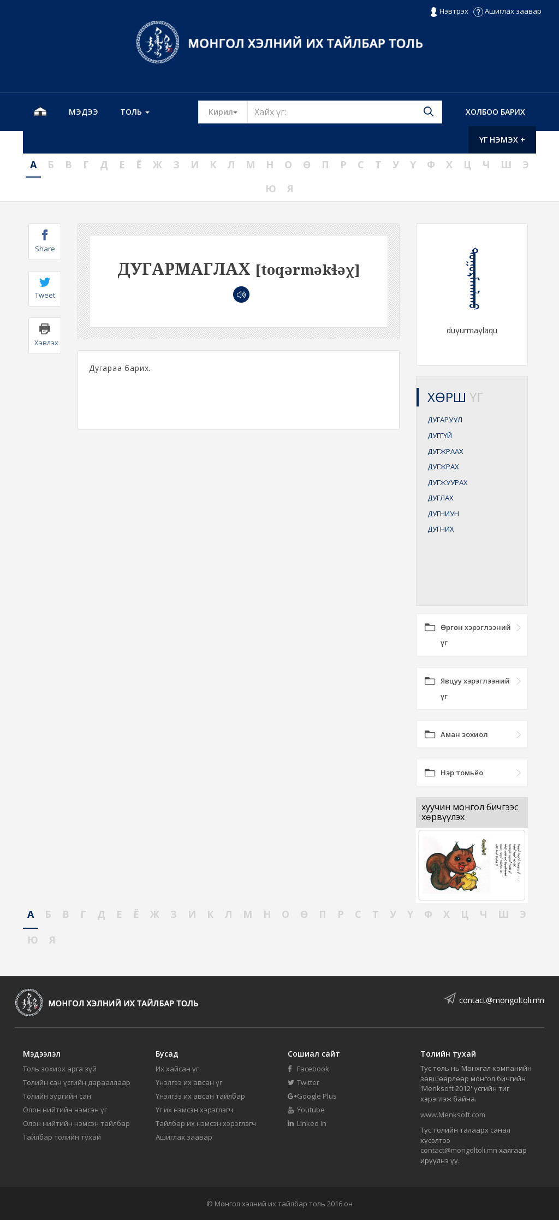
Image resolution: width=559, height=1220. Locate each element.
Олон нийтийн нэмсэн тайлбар (76, 1123)
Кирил (228, 111)
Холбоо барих (495, 112)
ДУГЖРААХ (445, 451)
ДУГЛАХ (440, 498)
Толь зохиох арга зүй (60, 1069)
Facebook (308, 1069)
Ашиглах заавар (507, 11)
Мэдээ (83, 112)
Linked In (307, 1123)
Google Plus (312, 1096)
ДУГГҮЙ (439, 435)
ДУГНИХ (440, 529)
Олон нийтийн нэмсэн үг (65, 1110)
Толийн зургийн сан (57, 1096)
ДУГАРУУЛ (444, 420)
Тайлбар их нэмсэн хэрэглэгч (206, 1123)
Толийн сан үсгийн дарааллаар (76, 1082)
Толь (135, 112)
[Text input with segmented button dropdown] (344, 112)
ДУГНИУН (443, 513)
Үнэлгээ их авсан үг (189, 1082)
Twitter (303, 1082)
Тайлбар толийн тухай (62, 1137)
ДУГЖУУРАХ (447, 482)
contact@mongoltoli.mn (501, 1000)
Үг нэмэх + (502, 139)
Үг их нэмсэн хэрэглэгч (194, 1110)
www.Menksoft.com (452, 1114)
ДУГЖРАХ (443, 467)
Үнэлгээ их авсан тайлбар (200, 1096)
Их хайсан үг (177, 1069)
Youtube (306, 1110)
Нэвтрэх (449, 11)
